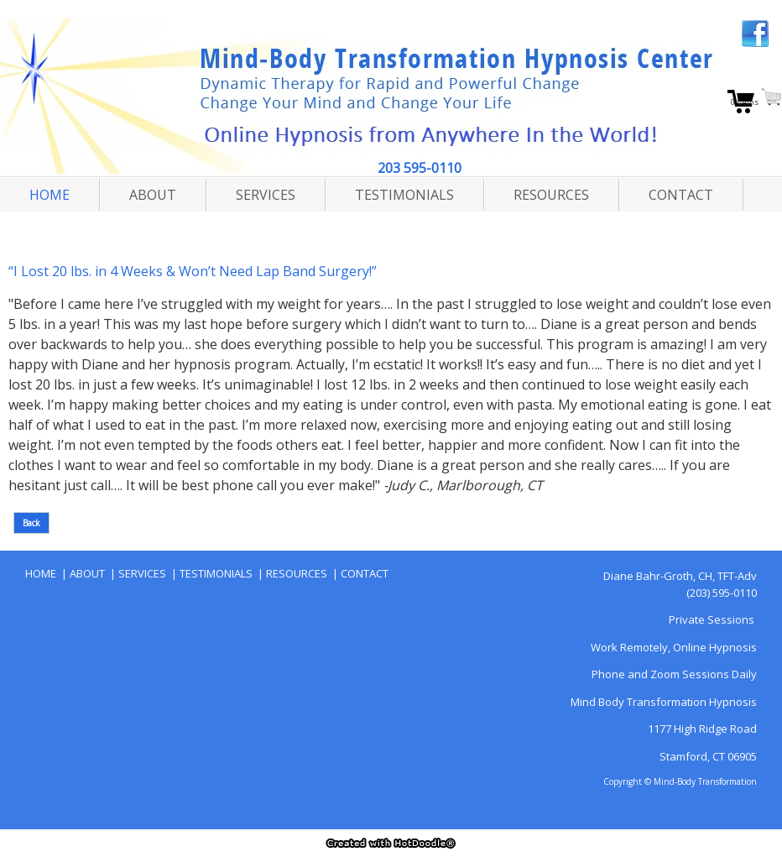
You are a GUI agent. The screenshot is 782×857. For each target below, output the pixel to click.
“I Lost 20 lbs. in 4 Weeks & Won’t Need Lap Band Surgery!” (192, 271)
